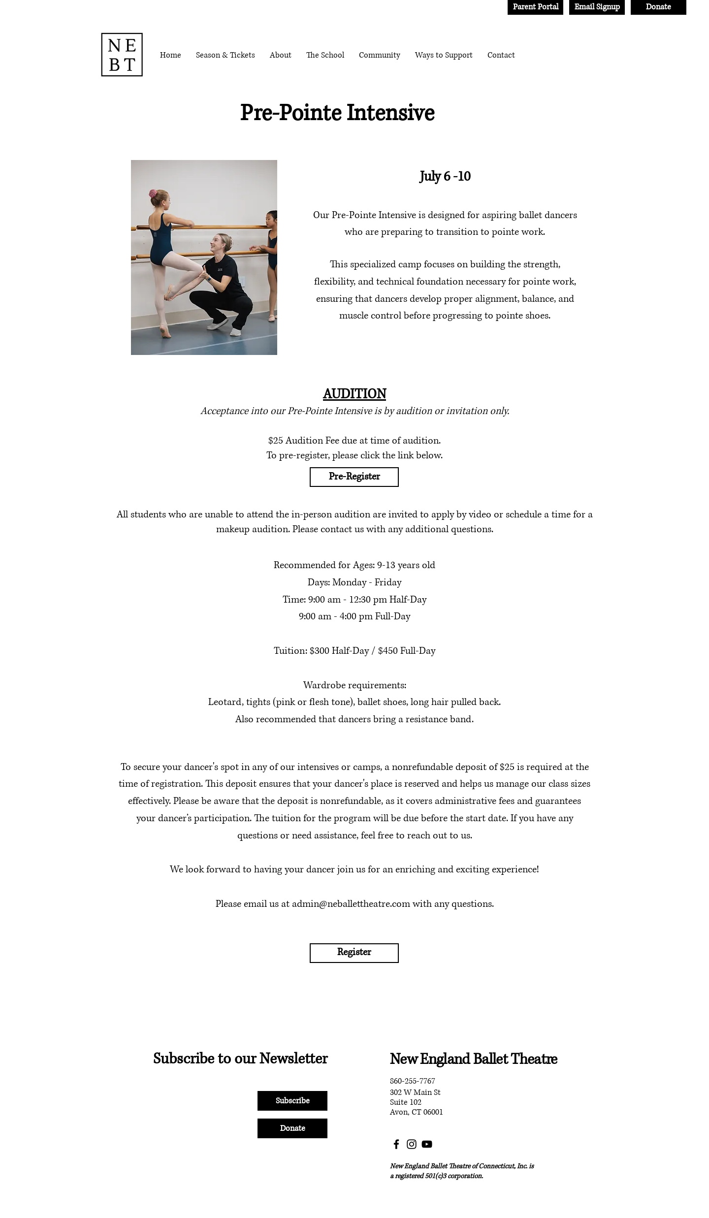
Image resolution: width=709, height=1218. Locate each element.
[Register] (354, 953)
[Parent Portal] (535, 7)
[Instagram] (411, 1144)
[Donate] (658, 7)
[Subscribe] (292, 1101)
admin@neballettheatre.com (351, 904)
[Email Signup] (597, 7)
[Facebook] (396, 1144)
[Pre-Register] (354, 477)
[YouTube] (426, 1144)
